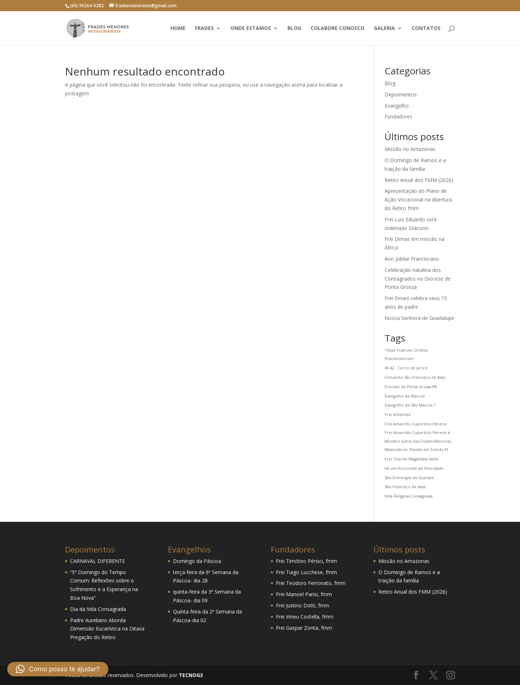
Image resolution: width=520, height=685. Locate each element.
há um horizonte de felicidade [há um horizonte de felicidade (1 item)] (414, 468)
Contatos (426, 28)
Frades (204, 28)
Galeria (384, 28)
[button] (57, 669)
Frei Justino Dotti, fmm (302, 605)
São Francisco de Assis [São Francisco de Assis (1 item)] (405, 486)
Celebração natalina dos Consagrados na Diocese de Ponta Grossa (418, 278)
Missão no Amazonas (410, 149)
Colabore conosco (337, 28)
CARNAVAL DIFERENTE (97, 561)
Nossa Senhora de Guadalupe (419, 318)
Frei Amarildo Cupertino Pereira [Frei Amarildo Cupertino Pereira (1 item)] (416, 423)
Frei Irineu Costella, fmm (304, 616)
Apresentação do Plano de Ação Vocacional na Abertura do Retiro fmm (418, 199)
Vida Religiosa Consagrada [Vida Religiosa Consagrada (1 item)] (409, 496)
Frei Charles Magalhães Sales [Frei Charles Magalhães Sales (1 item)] (411, 458)
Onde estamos (250, 28)
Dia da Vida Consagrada (98, 609)
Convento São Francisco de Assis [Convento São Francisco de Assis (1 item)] (415, 377)
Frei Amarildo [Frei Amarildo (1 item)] (398, 414)
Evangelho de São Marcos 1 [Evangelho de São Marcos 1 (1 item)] (410, 405)
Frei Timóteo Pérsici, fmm (306, 561)
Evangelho (397, 105)
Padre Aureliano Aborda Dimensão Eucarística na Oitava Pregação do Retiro (107, 629)
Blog (294, 28)
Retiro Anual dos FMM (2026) (419, 180)
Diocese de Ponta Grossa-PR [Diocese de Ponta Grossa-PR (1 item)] (411, 386)
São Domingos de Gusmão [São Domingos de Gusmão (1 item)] (409, 477)
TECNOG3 (190, 675)
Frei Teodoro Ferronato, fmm (311, 583)
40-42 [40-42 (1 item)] (389, 367)
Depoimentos (401, 94)
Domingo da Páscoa (197, 561)
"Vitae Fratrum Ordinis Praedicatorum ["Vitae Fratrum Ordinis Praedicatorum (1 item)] (406, 354)
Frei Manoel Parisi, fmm (304, 594)
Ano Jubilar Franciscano (412, 258)
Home (178, 28)
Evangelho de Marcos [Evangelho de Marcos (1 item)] (405, 396)
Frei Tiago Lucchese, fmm (306, 572)
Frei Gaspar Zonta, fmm (304, 627)
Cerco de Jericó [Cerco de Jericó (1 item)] (413, 367)
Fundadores (398, 116)
